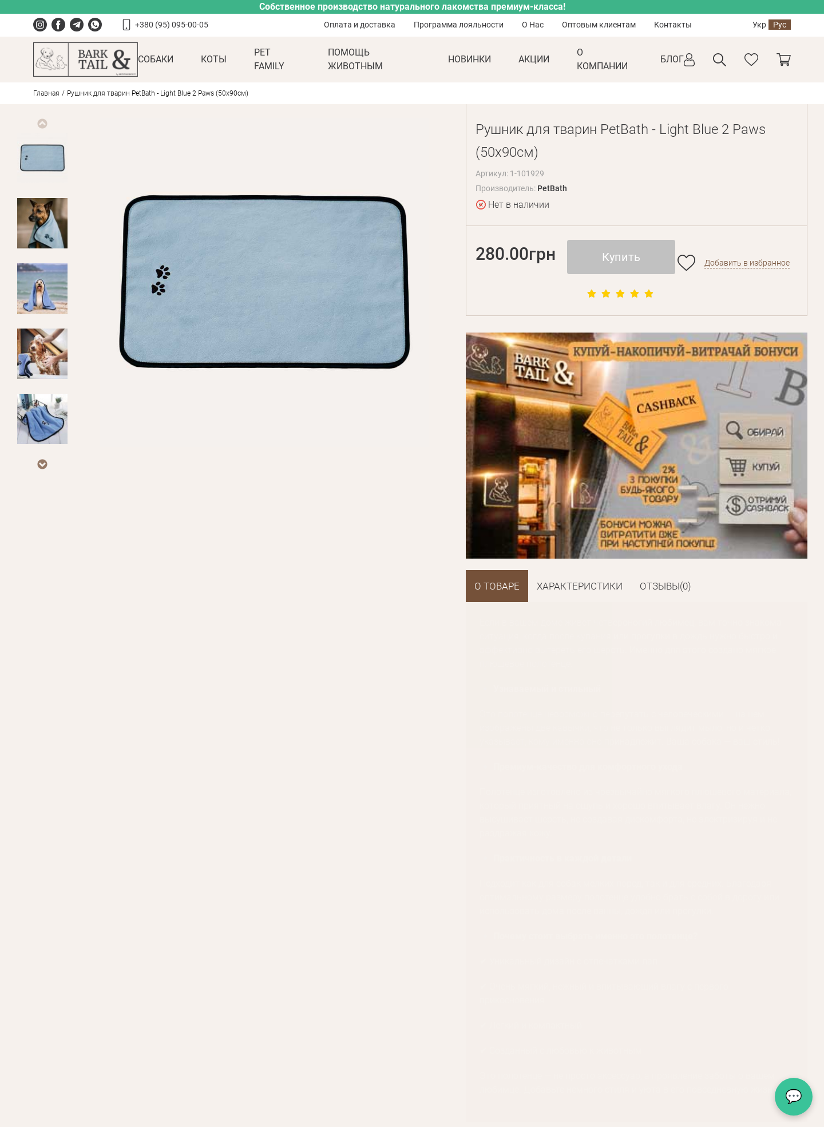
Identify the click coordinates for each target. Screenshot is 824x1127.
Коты (214, 59)
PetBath (552, 188)
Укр (759, 24)
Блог (672, 59)
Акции (533, 59)
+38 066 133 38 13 (600, 1051)
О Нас (533, 24)
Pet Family (269, 59)
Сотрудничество (305, 1028)
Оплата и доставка (359, 24)
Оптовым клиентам (599, 24)
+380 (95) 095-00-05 (171, 24)
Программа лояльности (459, 24)
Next (41, 464)
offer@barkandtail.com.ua (428, 1069)
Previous (41, 123)
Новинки (469, 59)
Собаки (155, 59)
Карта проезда (408, 1087)
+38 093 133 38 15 (416, 1051)
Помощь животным (355, 59)
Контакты (673, 24)
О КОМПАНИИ (602, 59)
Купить (621, 257)
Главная (46, 93)
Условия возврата (181, 1028)
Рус (779, 24)
